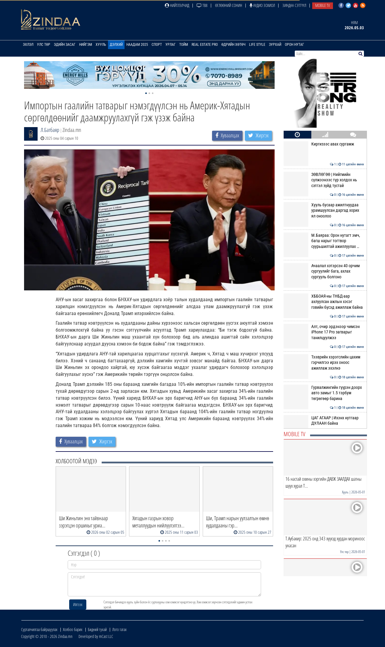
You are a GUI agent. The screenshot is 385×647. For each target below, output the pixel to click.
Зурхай (275, 44)
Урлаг (170, 44)
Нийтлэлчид (177, 5)
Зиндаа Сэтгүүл (294, 5)
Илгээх (77, 604)
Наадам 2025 (137, 44)
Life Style (257, 44)
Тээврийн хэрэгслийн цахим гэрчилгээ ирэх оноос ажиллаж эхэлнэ (324, 362)
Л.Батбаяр (50, 129)
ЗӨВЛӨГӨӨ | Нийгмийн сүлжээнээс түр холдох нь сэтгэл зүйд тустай (324, 180)
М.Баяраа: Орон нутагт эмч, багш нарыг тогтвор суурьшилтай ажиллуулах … (324, 241)
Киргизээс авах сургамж (324, 144)
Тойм (183, 44)
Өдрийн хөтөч (233, 44)
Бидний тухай (97, 629)
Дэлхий (116, 44)
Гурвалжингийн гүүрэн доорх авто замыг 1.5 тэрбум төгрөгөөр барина (324, 393)
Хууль (101, 44)
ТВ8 (202, 5)
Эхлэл (28, 44)
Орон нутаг (294, 44)
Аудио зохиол (262, 5)
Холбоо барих (72, 629)
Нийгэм (85, 44)
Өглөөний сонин (228, 5)
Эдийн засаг (64, 44)
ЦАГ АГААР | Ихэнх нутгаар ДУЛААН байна (324, 420)
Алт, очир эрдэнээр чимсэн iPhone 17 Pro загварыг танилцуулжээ (324, 332)
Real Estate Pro (205, 44)
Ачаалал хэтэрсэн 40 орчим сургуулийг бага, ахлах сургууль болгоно (324, 271)
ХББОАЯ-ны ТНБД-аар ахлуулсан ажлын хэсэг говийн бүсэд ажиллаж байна (324, 301)
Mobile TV (322, 5)
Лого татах (119, 629)
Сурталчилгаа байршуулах (39, 629)
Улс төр (43, 44)
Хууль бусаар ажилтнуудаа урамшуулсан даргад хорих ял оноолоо (324, 210)
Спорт (157, 44)
